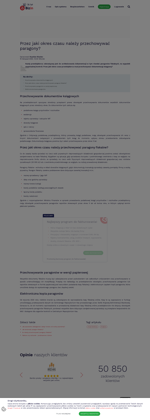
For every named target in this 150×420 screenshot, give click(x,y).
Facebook (18, 408)
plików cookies (93, 408)
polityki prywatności (112, 408)
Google (10, 408)
